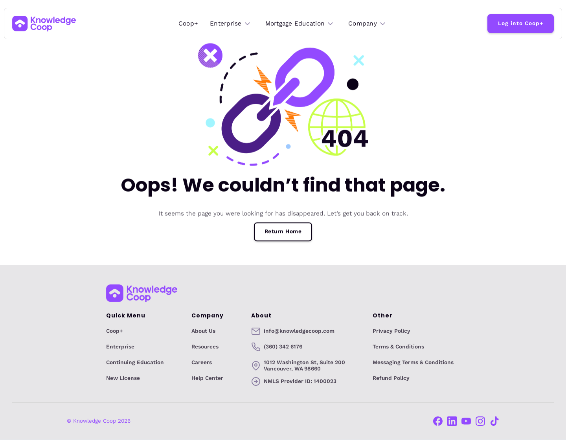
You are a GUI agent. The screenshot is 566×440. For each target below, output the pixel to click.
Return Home (283, 231)
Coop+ (188, 23)
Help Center (207, 378)
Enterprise (120, 347)
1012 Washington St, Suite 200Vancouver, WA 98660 (304, 365)
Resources (205, 347)
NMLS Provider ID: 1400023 (300, 381)
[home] (44, 23)
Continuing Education (135, 362)
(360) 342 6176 (283, 347)
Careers (201, 362)
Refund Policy (391, 378)
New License (123, 378)
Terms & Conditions (398, 347)
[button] (230, 24)
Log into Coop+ (520, 23)
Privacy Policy (391, 331)
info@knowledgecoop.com (299, 331)
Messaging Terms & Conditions (413, 362)
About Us (203, 331)
